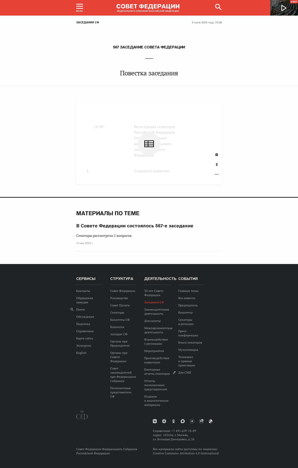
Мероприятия (154, 351)
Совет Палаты (120, 305)
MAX (183, 421)
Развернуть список (217, 174)
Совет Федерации (122, 291)
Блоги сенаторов (190, 342)
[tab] (216, 166)
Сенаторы (117, 312)
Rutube (201, 421)
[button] (79, 8)
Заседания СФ (87, 22)
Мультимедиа (188, 350)
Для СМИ (184, 372)
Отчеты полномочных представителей (155, 385)
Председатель (188, 305)
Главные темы (188, 291)
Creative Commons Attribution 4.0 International (186, 453)
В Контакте (217, 154)
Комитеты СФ (120, 320)
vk (155, 421)
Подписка (83, 324)
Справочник (85, 331)
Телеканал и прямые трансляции (186, 361)
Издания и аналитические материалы (156, 400)
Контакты (83, 291)
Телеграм (192, 421)
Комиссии (117, 327)
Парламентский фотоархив (210, 421)
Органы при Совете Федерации (119, 357)
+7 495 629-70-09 (183, 431)
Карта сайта (84, 338)
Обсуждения (85, 317)
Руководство (119, 298)
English (81, 353)
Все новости (186, 298)
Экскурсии (83, 345)
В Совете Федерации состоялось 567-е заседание (134, 226)
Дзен (164, 421)
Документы (152, 321)
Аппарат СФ (119, 334)
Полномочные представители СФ (121, 392)
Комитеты (185, 312)
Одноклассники (216, 164)
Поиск (80, 309)
